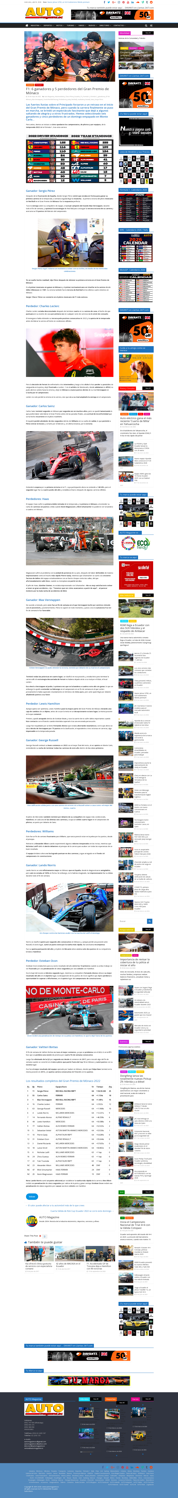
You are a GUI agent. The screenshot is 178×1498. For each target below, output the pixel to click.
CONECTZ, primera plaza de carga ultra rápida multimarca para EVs (142, 890)
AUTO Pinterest (113, 1485)
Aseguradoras (126, 955)
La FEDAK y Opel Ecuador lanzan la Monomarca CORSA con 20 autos (141, 447)
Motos (59, 25)
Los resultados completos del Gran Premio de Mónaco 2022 (63, 1081)
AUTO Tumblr (124, 1485)
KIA (64, 1478)
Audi (80, 1478)
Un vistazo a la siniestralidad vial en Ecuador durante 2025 (142, 1002)
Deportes (48, 25)
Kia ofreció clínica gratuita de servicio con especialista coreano (38, 1266)
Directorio (104, 25)
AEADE (107, 1480)
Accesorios (44, 1482)
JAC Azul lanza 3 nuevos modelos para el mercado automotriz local (143, 709)
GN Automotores (54, 1476)
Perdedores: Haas (37, 499)
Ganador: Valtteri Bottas (42, 1047)
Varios (81, 25)
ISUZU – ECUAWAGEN (37, 1478)
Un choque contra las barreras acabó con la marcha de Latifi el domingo (70, 933)
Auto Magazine (49, 96)
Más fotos (42, 1473)
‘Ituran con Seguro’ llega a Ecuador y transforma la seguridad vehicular (143, 989)
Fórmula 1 (39, 85)
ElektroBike (133, 1478)
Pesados (54, 1471)
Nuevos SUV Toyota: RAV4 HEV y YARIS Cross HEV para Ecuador (142, 905)
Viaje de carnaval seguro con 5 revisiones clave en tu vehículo (136, 55)
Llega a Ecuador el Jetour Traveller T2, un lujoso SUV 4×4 (142, 1289)
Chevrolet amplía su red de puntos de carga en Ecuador (143, 864)
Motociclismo (114, 1471)
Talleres (62, 1482)
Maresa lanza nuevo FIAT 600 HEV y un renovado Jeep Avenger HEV (143, 838)
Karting (106, 1471)
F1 (81, 96)
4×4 (101, 1471)
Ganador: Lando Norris (41, 865)
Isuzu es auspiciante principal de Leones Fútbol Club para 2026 (142, 851)
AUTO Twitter (138, 1482)
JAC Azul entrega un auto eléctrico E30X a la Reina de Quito (143, 1121)
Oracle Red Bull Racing (50, 99)
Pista (140, 414)
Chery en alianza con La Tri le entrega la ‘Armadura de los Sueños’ (143, 778)
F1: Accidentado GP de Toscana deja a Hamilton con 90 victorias (99, 1266)
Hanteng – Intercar (89, 1478)
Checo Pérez (70, 96)
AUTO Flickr (141, 1485)
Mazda (75, 1478)
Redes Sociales (80, 1482)
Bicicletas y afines (78, 1476)
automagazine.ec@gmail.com (35, 1441)
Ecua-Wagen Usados (118, 1473)
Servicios (114, 1480)
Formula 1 (86, 96)
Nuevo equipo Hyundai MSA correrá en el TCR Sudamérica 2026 (142, 460)
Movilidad (124, 48)
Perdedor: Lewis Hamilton (43, 703)
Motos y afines (66, 1476)
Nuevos (92, 25)
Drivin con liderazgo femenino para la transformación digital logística (142, 793)
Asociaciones (99, 1480)
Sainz (92, 99)
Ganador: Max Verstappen (43, 600)
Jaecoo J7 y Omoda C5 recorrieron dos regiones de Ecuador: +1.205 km (142, 656)
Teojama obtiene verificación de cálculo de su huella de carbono (143, 877)
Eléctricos (133, 414)
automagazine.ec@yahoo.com (35, 1444)
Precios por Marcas (79, 1473)
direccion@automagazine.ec (34, 1446)
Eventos (123, 1072)
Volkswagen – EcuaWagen (53, 1478)
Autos (152, 1476)
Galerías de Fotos (31, 1473)
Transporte (62, 1471)
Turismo (70, 25)
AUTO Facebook (103, 1482)
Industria (35, 25)
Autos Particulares (41, 1476)
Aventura (151, 1471)
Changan (99, 1478)
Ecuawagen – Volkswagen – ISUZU (39, 1480)
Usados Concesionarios (102, 1473)
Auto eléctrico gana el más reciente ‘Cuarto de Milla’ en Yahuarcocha (136, 421)
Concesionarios (149, 1478)
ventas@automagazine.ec (33, 1448)
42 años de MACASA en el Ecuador (68, 1264)
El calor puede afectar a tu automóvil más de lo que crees (55, 1205)
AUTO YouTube (149, 1482)
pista (69, 99)
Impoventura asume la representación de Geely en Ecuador (142, 765)
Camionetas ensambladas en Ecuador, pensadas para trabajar (141, 751)
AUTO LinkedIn (115, 1482)
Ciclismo (123, 1471)
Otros (140, 1478)
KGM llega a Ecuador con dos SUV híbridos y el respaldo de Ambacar (134, 628)
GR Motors (141, 1473)
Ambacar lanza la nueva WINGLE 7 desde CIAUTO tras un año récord (143, 1107)
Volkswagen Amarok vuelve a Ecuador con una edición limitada (142, 1277)
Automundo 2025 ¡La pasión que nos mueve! (142, 1014)
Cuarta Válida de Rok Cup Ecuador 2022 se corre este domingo (82, 1211)
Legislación (150, 1485)
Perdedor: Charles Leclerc (42, 306)
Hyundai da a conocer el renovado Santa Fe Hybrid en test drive (142, 723)
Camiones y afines (103, 1476)
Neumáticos (134, 48)
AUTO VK (133, 1485)
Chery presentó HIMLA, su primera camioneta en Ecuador (143, 683)
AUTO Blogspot (91, 1482)
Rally (92, 1471)
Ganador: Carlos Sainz (40, 406)
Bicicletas (136, 1471)
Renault (106, 1478)
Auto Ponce (150, 1473)
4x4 (122, 1218)
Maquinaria (130, 1476)
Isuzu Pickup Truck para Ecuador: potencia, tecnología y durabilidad (143, 1161)
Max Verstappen (37, 99)
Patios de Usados (138, 1480)
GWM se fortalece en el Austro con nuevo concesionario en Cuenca (143, 808)
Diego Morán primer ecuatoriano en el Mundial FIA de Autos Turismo (142, 1147)
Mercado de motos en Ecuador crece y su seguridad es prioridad (142, 1027)
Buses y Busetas (90, 1476)
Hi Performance (34, 1482)
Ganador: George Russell (42, 740)
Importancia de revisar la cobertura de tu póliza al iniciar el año (135, 962)
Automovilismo (60, 96)
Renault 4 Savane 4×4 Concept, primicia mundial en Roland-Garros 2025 (142, 1251)
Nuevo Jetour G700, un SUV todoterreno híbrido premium (68, 2)
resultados (81, 99)
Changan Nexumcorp (71, 1480)
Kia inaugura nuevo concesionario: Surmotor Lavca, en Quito (141, 823)
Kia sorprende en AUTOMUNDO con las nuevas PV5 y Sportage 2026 (142, 1174)
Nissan (69, 1478)
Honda (118, 1478)
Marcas (146, 1476)
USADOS (90, 1473)
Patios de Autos (131, 1473)
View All (148, 33)
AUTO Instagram (126, 1482)
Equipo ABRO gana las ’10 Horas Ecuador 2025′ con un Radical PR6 (142, 477)
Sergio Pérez (99, 99)
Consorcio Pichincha (124, 1480)
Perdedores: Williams (40, 831)
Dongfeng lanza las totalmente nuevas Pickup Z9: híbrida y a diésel (135, 1078)
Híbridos (124, 621)
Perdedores (63, 99)
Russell (87, 99)
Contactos (119, 25)
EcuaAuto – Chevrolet (87, 1480)
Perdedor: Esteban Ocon (42, 961)
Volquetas (122, 1476)
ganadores (101, 96)
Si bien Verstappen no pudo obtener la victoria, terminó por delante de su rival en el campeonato (69, 668)
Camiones (70, 1471)
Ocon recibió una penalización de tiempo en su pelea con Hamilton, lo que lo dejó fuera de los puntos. (69, 1036)
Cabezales (113, 1476)
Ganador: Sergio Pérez (40, 191)
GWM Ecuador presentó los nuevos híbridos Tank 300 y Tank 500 (143, 1264)
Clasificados (30, 1476)
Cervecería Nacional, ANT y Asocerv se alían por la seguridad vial (142, 1133)
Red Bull (74, 99)
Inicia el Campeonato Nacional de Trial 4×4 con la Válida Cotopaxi (135, 1225)
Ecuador (77, 96)
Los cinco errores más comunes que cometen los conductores (142, 670)
